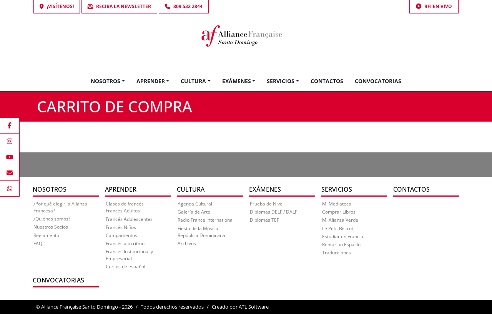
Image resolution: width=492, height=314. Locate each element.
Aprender (150, 81)
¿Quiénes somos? (51, 218)
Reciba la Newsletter (119, 6)
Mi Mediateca (336, 203)
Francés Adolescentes (129, 219)
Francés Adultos (123, 210)
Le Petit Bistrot (337, 228)
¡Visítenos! (57, 6)
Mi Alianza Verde (340, 220)
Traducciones (336, 252)
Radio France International (206, 220)
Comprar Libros (339, 212)
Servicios (280, 81)
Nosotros (105, 81)
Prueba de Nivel (267, 203)
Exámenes (236, 81)
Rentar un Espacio (341, 244)
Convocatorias (378, 81)
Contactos (327, 81)
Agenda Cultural (195, 203)
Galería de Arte (194, 212)
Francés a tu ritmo (125, 243)
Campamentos (121, 235)
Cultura (193, 81)
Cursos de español (125, 266)
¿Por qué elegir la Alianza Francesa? (60, 207)
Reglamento (46, 235)
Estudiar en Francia (342, 236)
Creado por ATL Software (240, 306)
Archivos (187, 243)
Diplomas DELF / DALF (273, 212)
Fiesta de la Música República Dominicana (201, 232)
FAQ (37, 243)
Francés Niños (121, 227)
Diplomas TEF (264, 220)
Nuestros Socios (50, 227)
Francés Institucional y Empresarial (129, 255)
